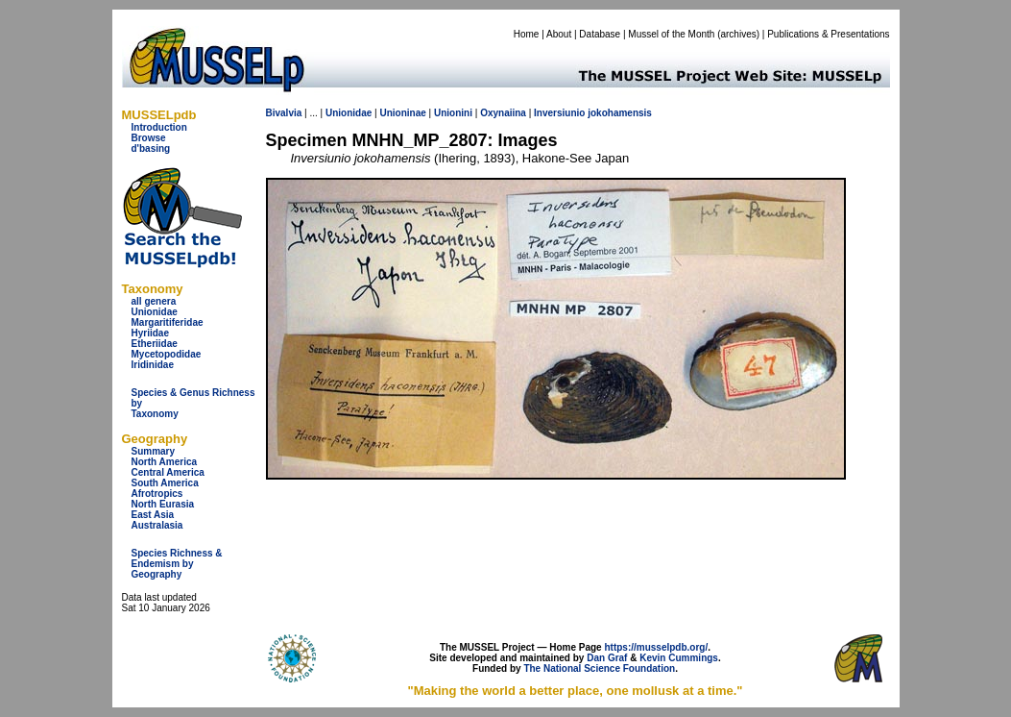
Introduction (159, 127)
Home (527, 34)
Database (599, 34)
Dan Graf (607, 658)
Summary (154, 451)
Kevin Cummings (678, 658)
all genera (154, 301)
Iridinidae (153, 364)
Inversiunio (559, 113)
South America (165, 483)
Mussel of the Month (671, 34)
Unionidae (155, 312)
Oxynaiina (503, 113)
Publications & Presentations (828, 34)
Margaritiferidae (168, 322)
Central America (168, 472)
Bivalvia (284, 113)
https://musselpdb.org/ (656, 647)
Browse (149, 138)
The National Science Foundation (599, 668)
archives (738, 34)
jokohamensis (620, 113)
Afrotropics (157, 493)
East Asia (153, 514)
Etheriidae (155, 343)
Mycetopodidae (167, 354)
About (558, 34)
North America (165, 462)
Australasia (157, 525)
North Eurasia (163, 504)
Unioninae (402, 113)
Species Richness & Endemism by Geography (177, 564)
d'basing (151, 148)
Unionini (453, 113)
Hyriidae (150, 333)
